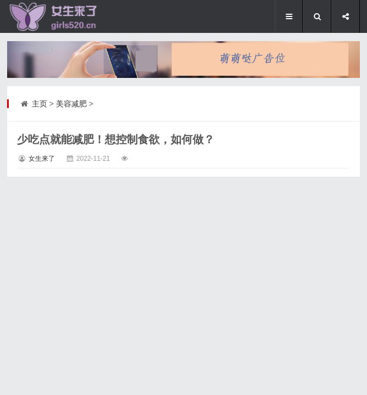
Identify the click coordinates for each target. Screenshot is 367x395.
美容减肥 (71, 103)
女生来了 (42, 158)
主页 (39, 103)
